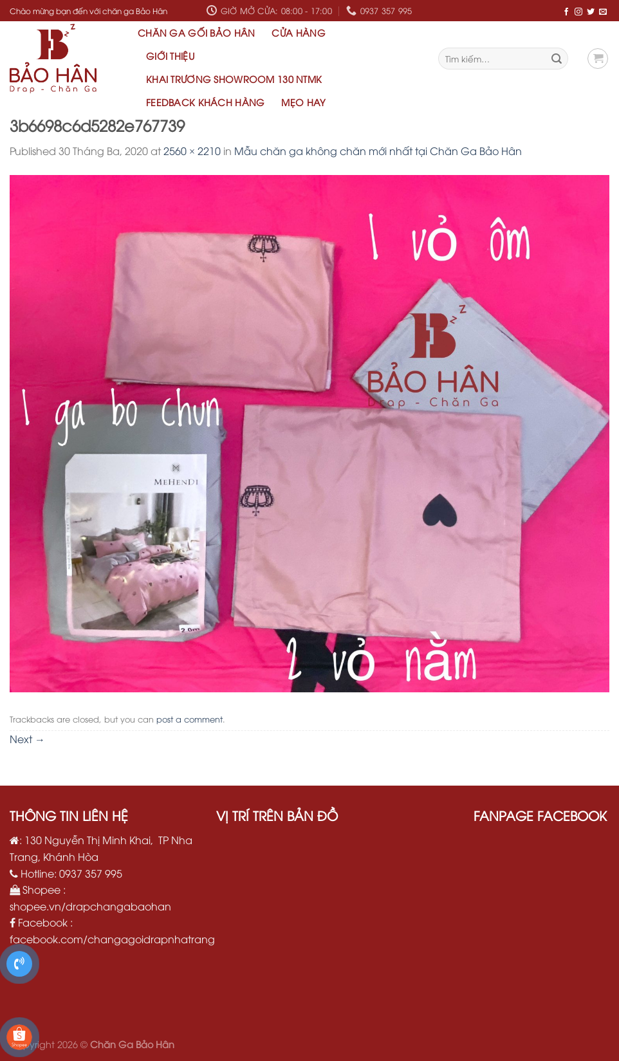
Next (27, 739)
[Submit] (557, 58)
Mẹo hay (303, 102)
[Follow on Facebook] (566, 11)
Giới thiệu (170, 56)
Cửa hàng (298, 32)
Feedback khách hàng (205, 102)
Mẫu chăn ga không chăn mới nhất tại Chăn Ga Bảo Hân (378, 150)
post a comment (189, 718)
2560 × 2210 (192, 150)
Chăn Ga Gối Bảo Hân (196, 32)
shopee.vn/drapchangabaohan (90, 906)
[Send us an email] (603, 11)
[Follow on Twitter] (591, 11)
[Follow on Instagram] (578, 11)
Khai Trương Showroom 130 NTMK (234, 79)
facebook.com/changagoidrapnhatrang (112, 939)
